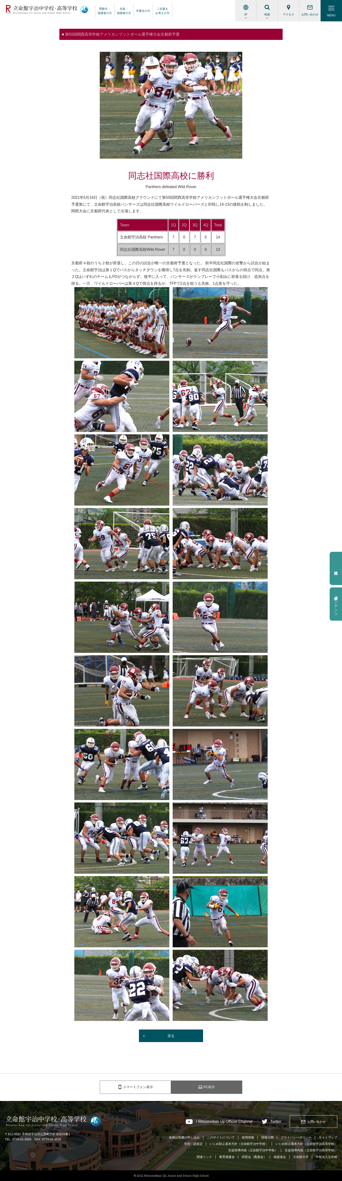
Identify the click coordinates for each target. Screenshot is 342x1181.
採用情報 (248, 1137)
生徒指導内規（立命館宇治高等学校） (311, 1150)
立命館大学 (301, 1157)
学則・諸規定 (193, 1144)
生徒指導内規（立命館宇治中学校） (253, 1150)
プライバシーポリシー (296, 1137)
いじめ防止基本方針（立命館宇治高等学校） (306, 1144)
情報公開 (267, 1137)
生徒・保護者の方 (124, 11)
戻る (171, 1036)
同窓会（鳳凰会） (254, 1157)
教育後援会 (227, 1157)
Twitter (275, 1122)
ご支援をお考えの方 (162, 11)
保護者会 (280, 1157)
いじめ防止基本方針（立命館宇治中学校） (239, 1144)
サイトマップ (328, 1137)
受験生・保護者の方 (105, 11)
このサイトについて (221, 1137)
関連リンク (204, 1157)
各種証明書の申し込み (184, 1137)
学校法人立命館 (326, 1157)
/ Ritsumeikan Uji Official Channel (224, 1122)
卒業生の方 (143, 11)
